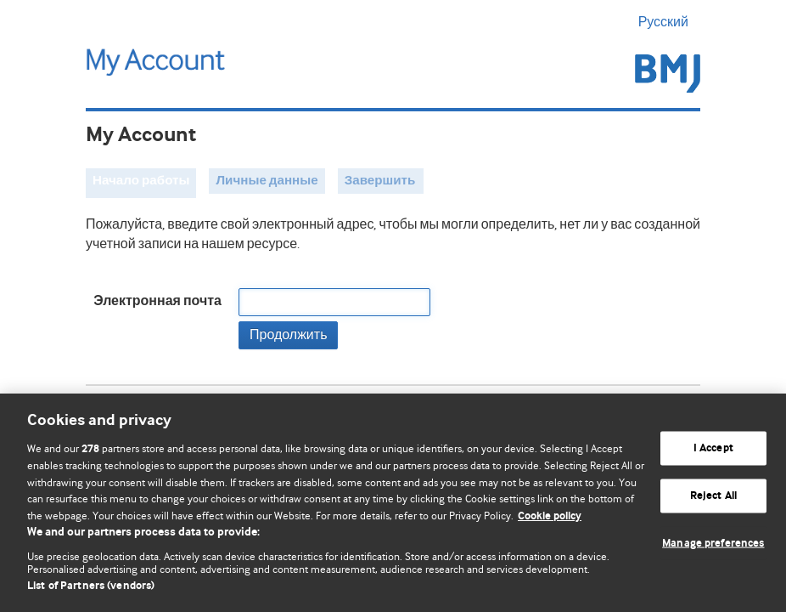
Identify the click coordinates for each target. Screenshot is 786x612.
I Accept (713, 448)
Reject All (713, 496)
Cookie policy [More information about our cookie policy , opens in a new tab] (549, 516)
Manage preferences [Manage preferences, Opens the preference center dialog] (713, 542)
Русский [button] (669, 22)
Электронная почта (157, 301)
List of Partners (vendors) (90, 586)
